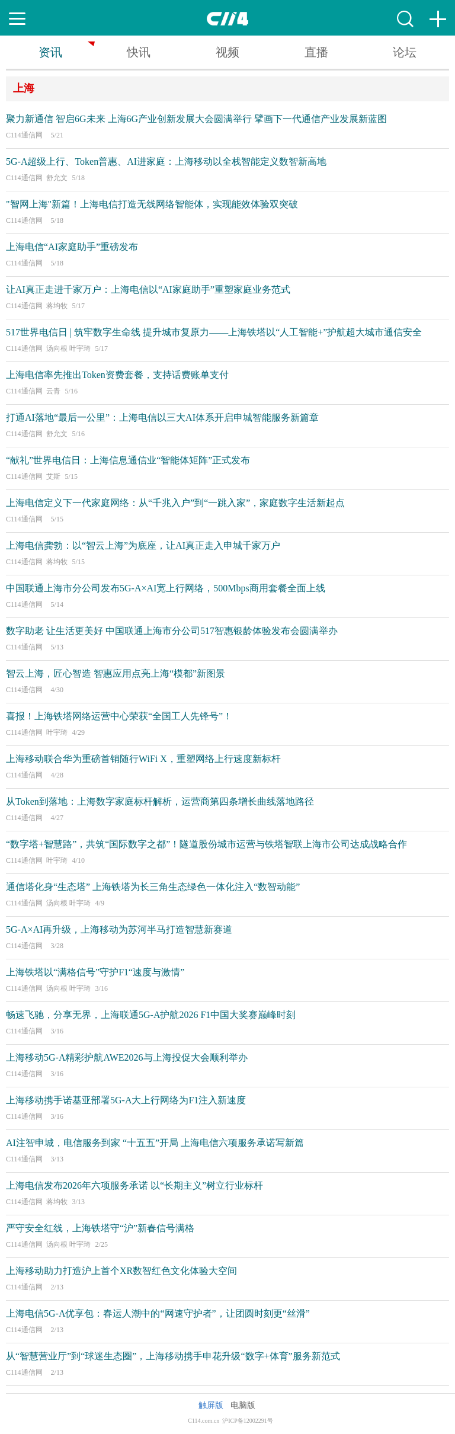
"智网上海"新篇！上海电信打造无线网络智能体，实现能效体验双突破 (152, 204)
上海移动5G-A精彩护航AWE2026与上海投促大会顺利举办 (127, 1057)
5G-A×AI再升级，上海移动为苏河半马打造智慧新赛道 (119, 929)
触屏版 (210, 1405)
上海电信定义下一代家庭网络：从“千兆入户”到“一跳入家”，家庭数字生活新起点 (175, 503)
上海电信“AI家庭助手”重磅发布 (72, 247)
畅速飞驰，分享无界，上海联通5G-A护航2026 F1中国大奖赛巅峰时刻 (151, 1015)
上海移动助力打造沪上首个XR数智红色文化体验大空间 (121, 1271)
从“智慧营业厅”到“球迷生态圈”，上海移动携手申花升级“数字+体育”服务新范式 (173, 1356)
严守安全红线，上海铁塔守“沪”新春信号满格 (100, 1228)
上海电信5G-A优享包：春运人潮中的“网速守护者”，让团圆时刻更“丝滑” (158, 1313)
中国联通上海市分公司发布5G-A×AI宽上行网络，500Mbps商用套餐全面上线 (165, 588)
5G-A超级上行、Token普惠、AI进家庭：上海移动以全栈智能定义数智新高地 (166, 161)
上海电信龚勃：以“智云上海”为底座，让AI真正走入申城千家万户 (143, 545)
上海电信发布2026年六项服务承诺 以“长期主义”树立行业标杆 (134, 1185)
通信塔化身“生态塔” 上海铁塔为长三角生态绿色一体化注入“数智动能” (153, 887)
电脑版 (242, 1405)
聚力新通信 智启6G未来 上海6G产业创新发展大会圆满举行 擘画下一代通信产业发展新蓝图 (196, 119)
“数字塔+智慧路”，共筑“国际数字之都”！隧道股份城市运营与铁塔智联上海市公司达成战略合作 (206, 844)
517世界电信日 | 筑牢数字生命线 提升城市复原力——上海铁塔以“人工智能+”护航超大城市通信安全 (214, 332)
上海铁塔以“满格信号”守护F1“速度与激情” (95, 972)
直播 (316, 52)
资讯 (50, 52)
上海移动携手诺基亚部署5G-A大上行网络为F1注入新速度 (126, 1100)
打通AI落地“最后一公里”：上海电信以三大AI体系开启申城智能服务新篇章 (162, 417)
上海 (23, 88)
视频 (227, 52)
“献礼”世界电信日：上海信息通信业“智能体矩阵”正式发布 (128, 460)
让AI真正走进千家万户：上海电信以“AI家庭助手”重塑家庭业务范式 (148, 289)
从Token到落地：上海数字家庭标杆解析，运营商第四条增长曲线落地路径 (160, 801)
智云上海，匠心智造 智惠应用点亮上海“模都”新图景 (115, 673)
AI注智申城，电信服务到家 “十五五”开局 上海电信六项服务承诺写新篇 (155, 1143)
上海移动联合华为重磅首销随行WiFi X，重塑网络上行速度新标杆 (143, 759)
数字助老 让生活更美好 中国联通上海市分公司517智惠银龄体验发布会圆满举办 (172, 631)
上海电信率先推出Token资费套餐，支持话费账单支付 (117, 375)
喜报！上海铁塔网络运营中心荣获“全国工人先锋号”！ (119, 716)
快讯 (138, 52)
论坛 (404, 52)
